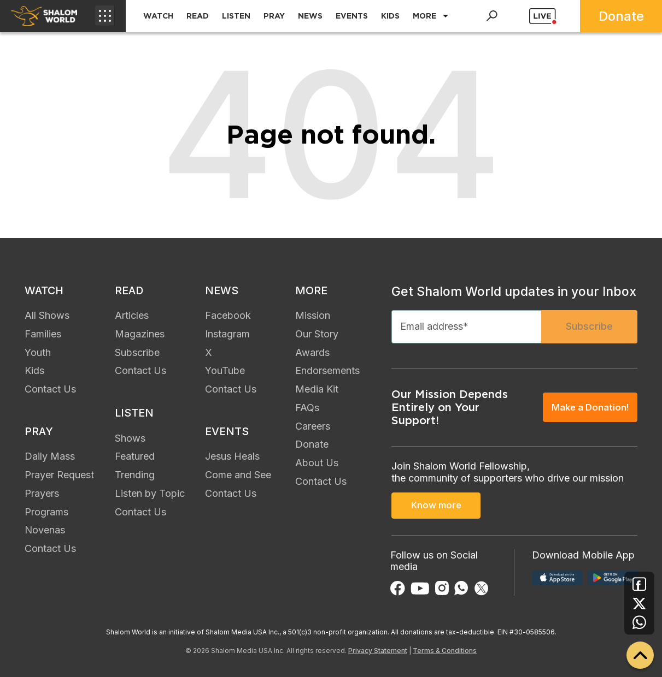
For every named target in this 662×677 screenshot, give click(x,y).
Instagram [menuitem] (227, 335)
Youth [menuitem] (38, 354)
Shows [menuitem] (130, 441)
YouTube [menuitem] (225, 372)
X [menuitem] (208, 354)
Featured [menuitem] (135, 459)
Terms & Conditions (445, 650)
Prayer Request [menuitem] (59, 478)
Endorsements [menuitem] (327, 372)
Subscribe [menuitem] (137, 354)
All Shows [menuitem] (47, 317)
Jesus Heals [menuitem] (232, 459)
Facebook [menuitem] (228, 317)
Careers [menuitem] (312, 427)
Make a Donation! (588, 409)
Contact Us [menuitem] (50, 390)
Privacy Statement (377, 650)
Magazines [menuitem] (140, 335)
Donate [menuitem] (312, 446)
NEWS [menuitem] (310, 15)
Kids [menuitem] (34, 372)
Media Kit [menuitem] (316, 390)
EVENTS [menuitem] (352, 15)
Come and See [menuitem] (238, 478)
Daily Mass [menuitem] (50, 459)
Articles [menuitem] (132, 317)
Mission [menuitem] (312, 317)
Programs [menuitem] (46, 515)
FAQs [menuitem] (307, 409)
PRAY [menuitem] (274, 15)
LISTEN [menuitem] (236, 15)
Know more (436, 507)
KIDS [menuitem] (390, 15)
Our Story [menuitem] (316, 335)
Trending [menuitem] (135, 478)
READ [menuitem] (197, 15)
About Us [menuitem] (316, 464)
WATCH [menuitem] (158, 15)
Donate (621, 16)
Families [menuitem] (43, 335)
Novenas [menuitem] (45, 533)
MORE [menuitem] (424, 15)
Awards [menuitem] (312, 354)
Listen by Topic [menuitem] (150, 496)
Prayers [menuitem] (42, 496)
